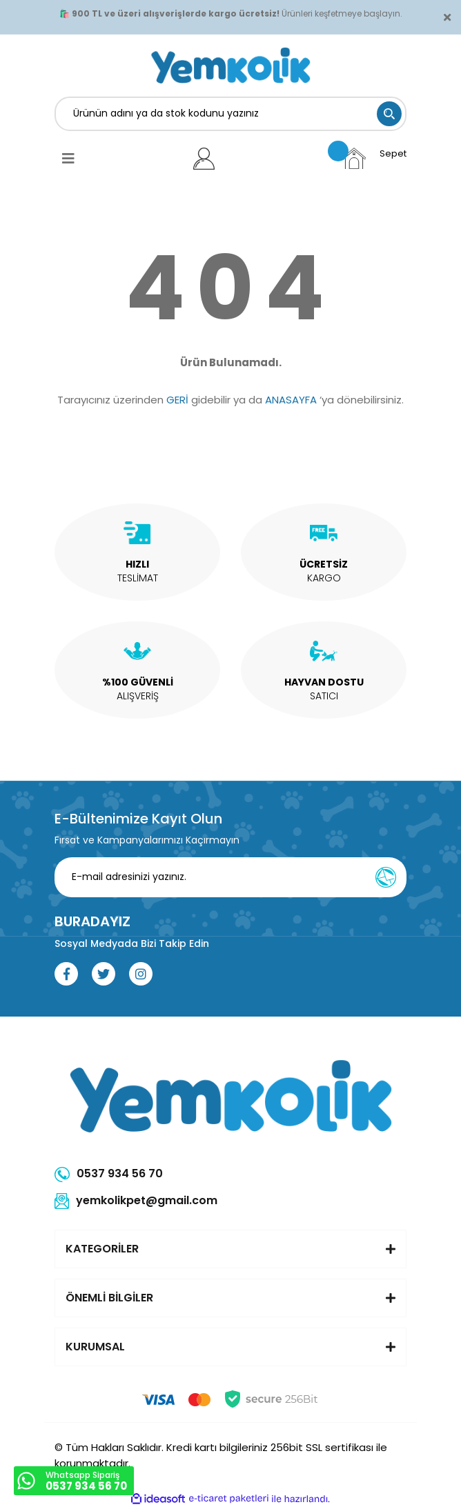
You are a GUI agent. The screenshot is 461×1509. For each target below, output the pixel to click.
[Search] (230, 114)
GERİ (177, 399)
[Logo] (231, 65)
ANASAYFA (291, 399)
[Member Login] (204, 159)
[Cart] (374, 158)
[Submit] (385, 877)
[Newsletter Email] (230, 877)
